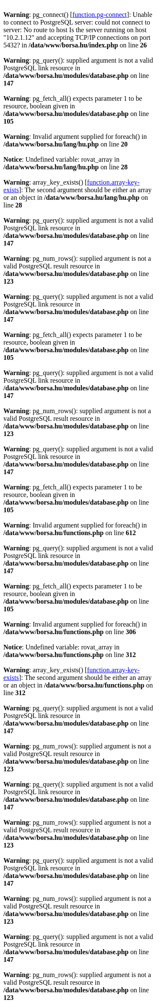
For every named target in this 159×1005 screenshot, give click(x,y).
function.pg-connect (100, 14)
